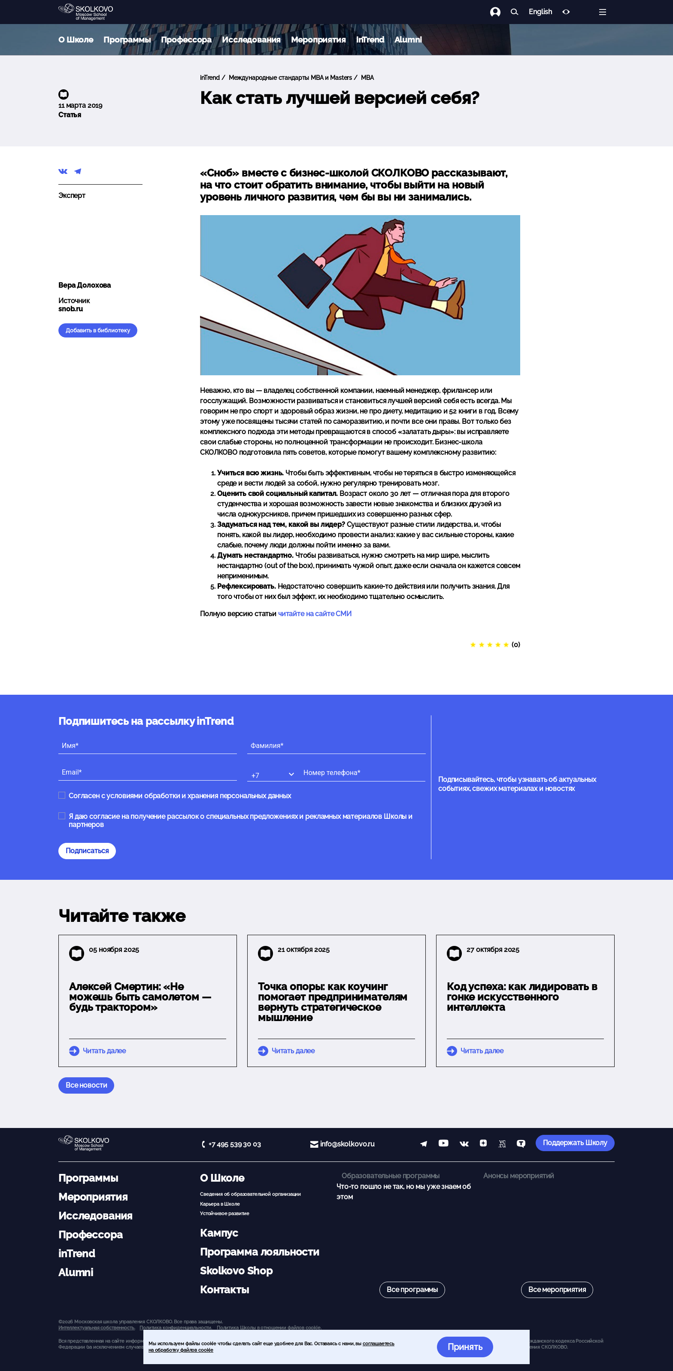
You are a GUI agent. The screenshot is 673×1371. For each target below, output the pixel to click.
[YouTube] (444, 1145)
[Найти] (514, 12)
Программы (127, 39)
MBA (366, 77)
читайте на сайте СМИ (315, 614)
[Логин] (500, 12)
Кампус (219, 1233)
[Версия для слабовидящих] (566, 12)
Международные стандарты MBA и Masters (289, 77)
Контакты (224, 1289)
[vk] (464, 1145)
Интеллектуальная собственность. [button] (96, 1328)
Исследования (251, 39)
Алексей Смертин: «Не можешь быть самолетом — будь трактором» (140, 997)
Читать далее (104, 1051)
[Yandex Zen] (483, 1145)
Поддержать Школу (575, 1143)
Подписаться (87, 851)
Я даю (240, 820)
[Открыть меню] (603, 12)
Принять (465, 1347)
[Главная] (92, 12)
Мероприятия (318, 39)
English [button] (540, 12)
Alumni (408, 39)
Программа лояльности (259, 1252)
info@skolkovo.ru (347, 1144)
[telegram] (423, 1145)
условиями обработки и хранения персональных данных (198, 796)
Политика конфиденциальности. (175, 1328)
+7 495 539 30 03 (235, 1144)
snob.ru (70, 309)
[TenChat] (521, 1145)
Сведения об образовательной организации (250, 1194)
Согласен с (180, 796)
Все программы (412, 1290)
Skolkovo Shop (236, 1271)
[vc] (502, 1145)
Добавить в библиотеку (98, 330)
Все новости (86, 1085)
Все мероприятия (557, 1290)
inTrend (370, 39)
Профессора (186, 39)
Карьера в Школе (220, 1204)
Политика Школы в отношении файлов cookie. (269, 1328)
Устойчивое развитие (224, 1213)
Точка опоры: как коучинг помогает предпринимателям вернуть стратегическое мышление (332, 1002)
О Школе (75, 39)
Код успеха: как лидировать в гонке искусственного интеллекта (522, 997)
